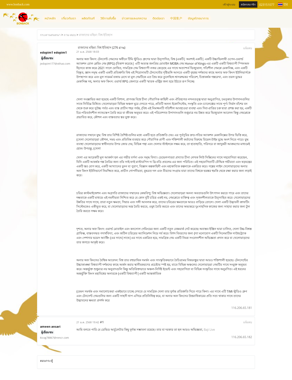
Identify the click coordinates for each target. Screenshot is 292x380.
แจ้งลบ (247, 48)
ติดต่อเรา (158, 18)
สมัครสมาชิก (248, 4)
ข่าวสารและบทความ (134, 18)
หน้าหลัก (50, 18)
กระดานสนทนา (50, 35)
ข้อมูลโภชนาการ (198, 18)
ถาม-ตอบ (70, 35)
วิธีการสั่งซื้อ (108, 18)
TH (283, 4)
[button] (214, 18)
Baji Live (209, 329)
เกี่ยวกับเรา (68, 18)
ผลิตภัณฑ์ (88, 18)
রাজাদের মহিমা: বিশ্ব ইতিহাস (95, 35)
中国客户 (176, 18)
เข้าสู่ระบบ (229, 4)
